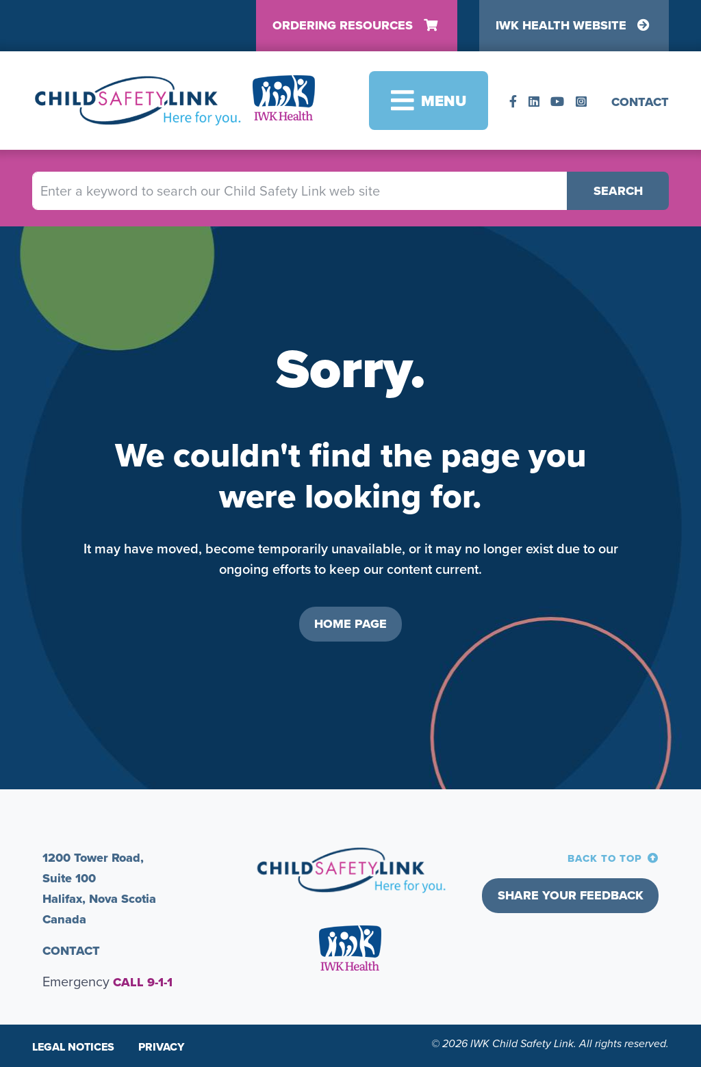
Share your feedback (570, 895)
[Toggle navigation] (428, 100)
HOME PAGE (350, 624)
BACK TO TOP (605, 858)
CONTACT (640, 102)
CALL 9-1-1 (143, 982)
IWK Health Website (574, 25)
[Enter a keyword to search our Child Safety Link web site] (300, 191)
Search (618, 191)
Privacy (161, 1047)
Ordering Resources (356, 25)
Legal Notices (73, 1047)
